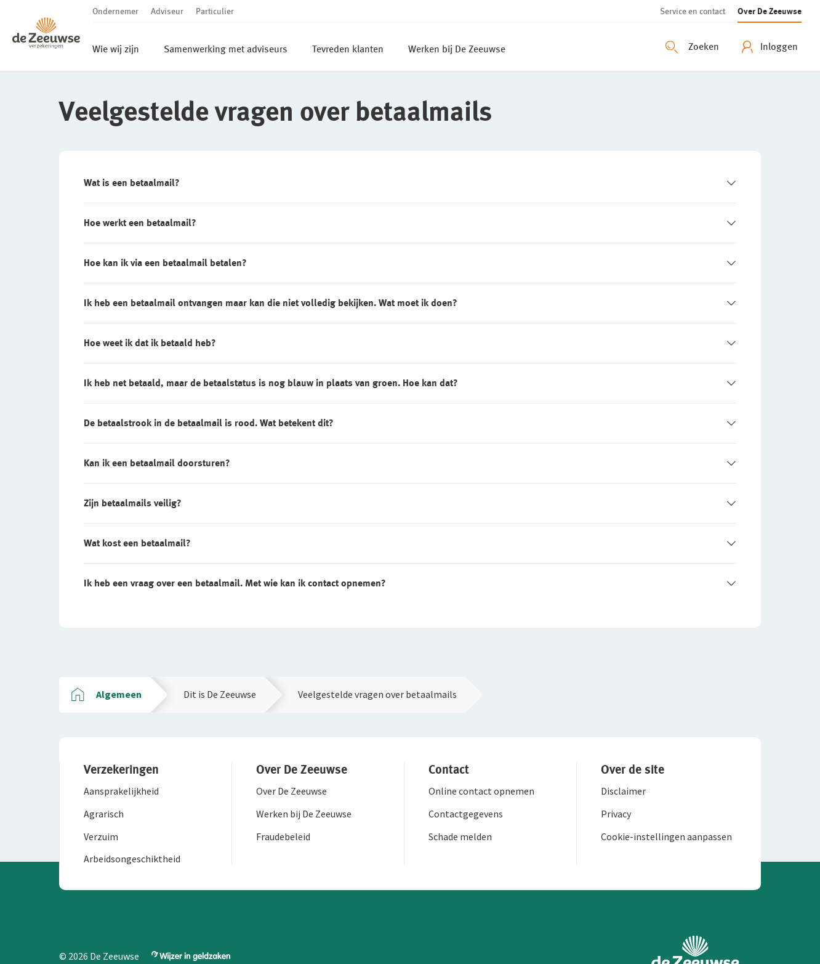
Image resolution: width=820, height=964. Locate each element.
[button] (52, 35)
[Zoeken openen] (693, 47)
